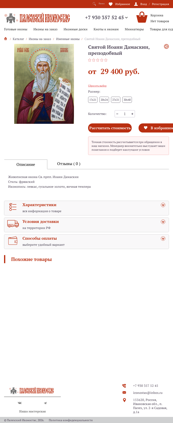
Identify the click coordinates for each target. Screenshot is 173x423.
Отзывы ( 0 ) (68, 176)
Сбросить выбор (97, 85)
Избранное (122, 4)
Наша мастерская (32, 411)
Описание (25, 177)
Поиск (97, 4)
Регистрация (160, 4)
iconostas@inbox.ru (147, 393)
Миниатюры (134, 29)
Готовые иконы (15, 29)
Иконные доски (76, 29)
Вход (143, 4)
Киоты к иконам (106, 29)
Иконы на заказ (45, 29)
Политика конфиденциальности (71, 420)
